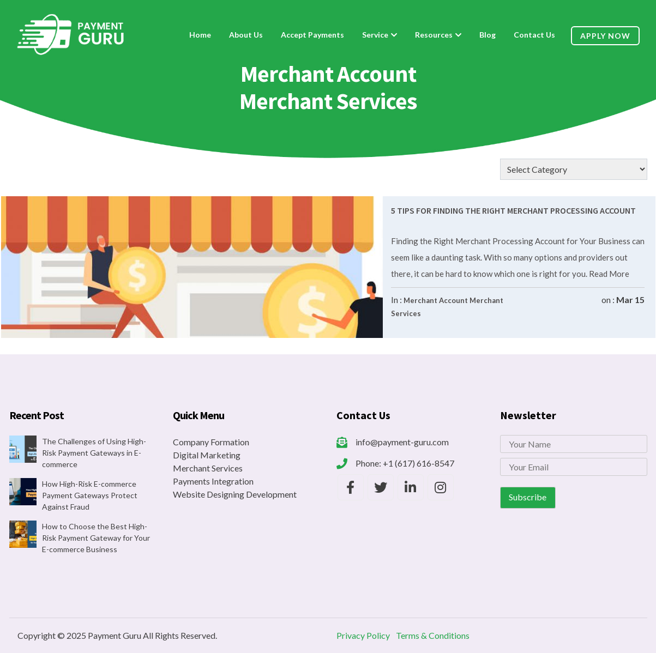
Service (375, 34)
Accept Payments (312, 34)
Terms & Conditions (433, 635)
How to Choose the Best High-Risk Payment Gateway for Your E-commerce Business (96, 538)
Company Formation (211, 442)
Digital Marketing (206, 455)
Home (200, 34)
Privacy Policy (363, 635)
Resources (434, 34)
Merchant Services (208, 468)
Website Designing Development (235, 494)
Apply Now (605, 35)
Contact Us (534, 34)
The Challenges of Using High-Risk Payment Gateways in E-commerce (94, 453)
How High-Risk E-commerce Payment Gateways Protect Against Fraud (89, 495)
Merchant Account (436, 300)
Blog (487, 34)
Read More (608, 274)
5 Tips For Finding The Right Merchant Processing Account (513, 210)
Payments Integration (213, 481)
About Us (246, 34)
